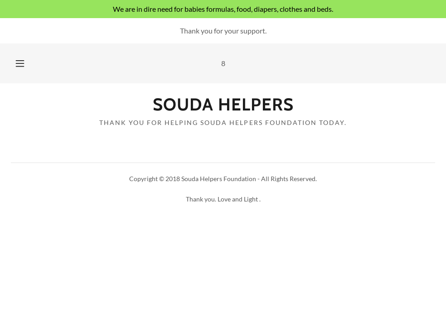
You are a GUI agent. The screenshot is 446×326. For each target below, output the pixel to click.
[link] (223, 107)
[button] (30, 63)
